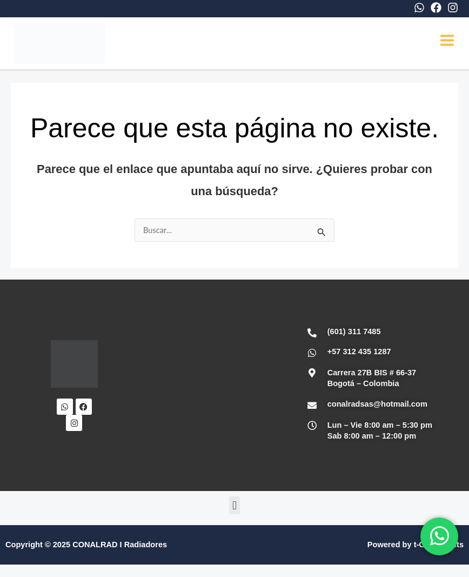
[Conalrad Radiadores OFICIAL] (202, 387)
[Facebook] (436, 7)
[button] (234, 507)
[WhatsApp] (419, 7)
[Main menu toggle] (447, 41)
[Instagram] (452, 7)
